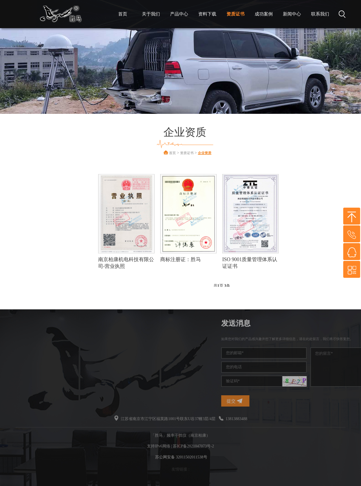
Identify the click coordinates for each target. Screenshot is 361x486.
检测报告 (34, 247)
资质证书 (235, 14)
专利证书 (34, 214)
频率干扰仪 (24, 340)
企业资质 (218, 153)
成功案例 (264, 14)
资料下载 (207, 14)
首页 (122, 14)
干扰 (19, 370)
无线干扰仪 (24, 380)
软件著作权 (36, 230)
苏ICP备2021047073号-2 (193, 446)
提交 (278, 401)
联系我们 (320, 14)
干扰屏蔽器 (24, 360)
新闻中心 (292, 14)
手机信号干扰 (26, 350)
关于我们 (151, 14)
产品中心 (179, 14)
